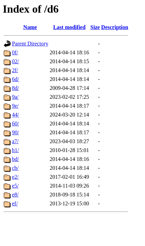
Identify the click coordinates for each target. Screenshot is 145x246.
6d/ (15, 79)
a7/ (15, 141)
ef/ (15, 203)
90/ (15, 132)
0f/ (15, 52)
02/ (15, 61)
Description (114, 27)
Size (95, 27)
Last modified (69, 27)
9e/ (15, 106)
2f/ (15, 70)
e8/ (15, 194)
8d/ (15, 88)
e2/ (15, 177)
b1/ (15, 150)
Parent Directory (30, 43)
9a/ (15, 97)
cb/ (15, 168)
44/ (15, 115)
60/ (15, 123)
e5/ (15, 186)
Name (30, 27)
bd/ (15, 159)
